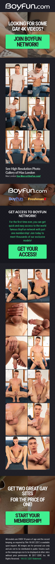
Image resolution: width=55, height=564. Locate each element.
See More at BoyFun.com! (29, 176)
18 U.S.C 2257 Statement (31, 558)
